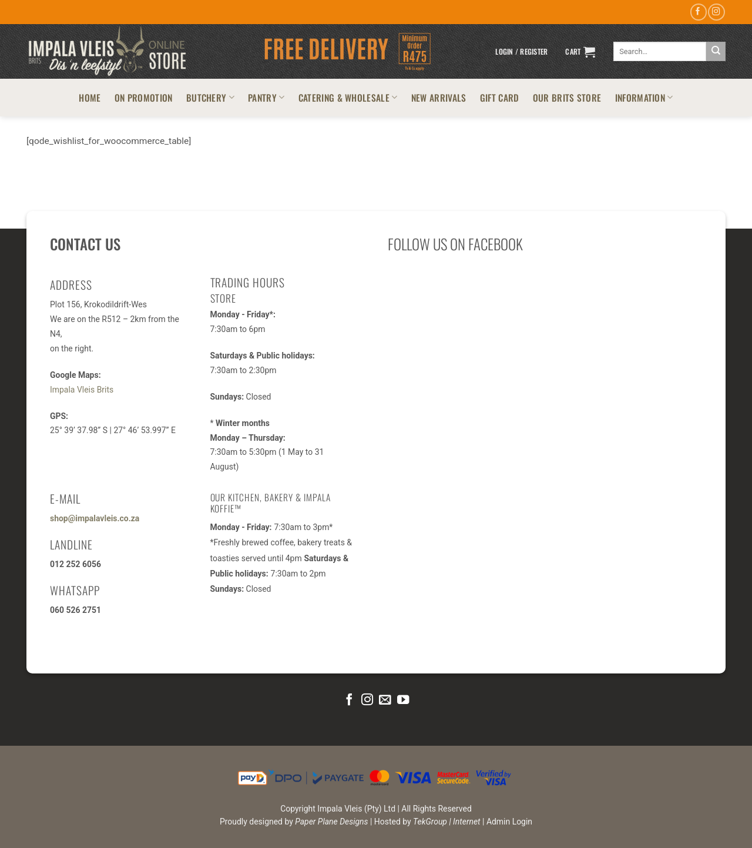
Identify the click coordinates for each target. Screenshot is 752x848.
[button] (521, 51)
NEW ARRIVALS (438, 97)
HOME (89, 97)
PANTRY (266, 97)
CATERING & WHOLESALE (348, 97)
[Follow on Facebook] (698, 12)
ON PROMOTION (144, 97)
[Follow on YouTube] (403, 700)
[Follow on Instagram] (716, 12)
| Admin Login (507, 821)
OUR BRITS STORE (567, 97)
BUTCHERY (210, 97)
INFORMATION (644, 97)
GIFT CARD (499, 97)
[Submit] (716, 51)
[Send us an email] (385, 700)
